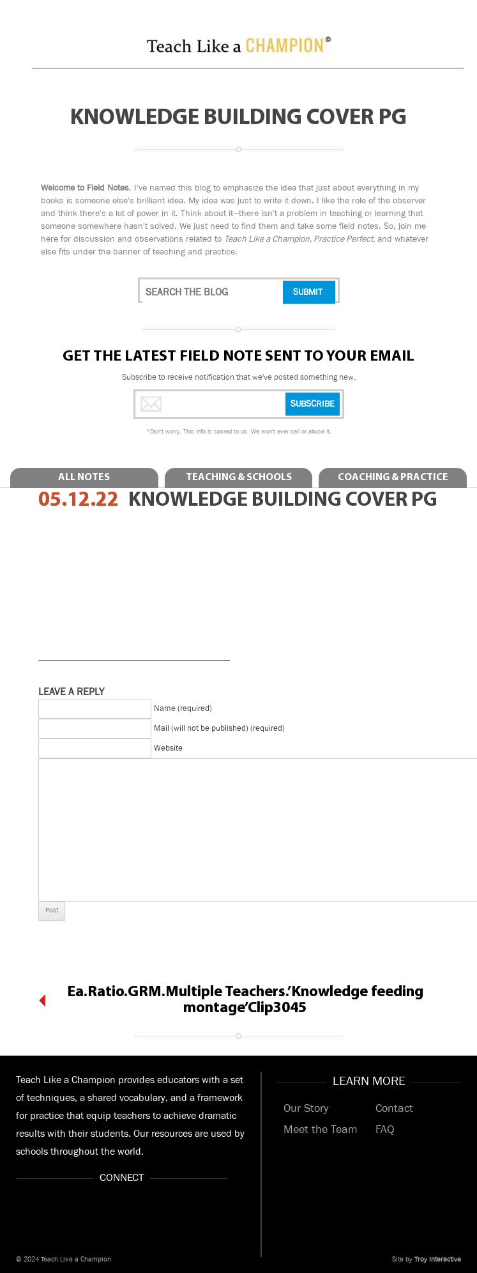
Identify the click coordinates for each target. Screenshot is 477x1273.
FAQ (384, 1130)
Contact (394, 1109)
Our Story (306, 1109)
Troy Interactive (437, 1259)
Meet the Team (321, 1130)
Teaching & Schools (239, 477)
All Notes (84, 477)
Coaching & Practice (393, 477)
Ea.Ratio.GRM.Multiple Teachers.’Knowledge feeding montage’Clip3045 (245, 1000)
